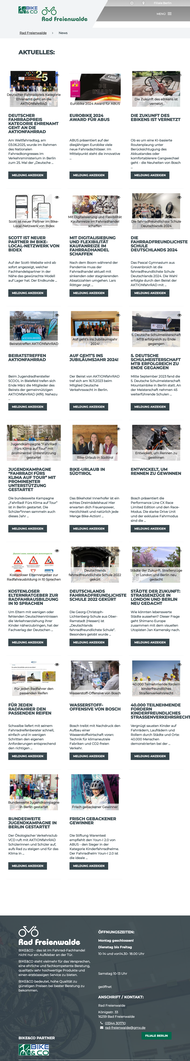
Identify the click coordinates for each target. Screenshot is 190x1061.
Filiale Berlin (163, 3)
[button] (164, 13)
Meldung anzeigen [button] (27, 175)
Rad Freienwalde (33, 33)
